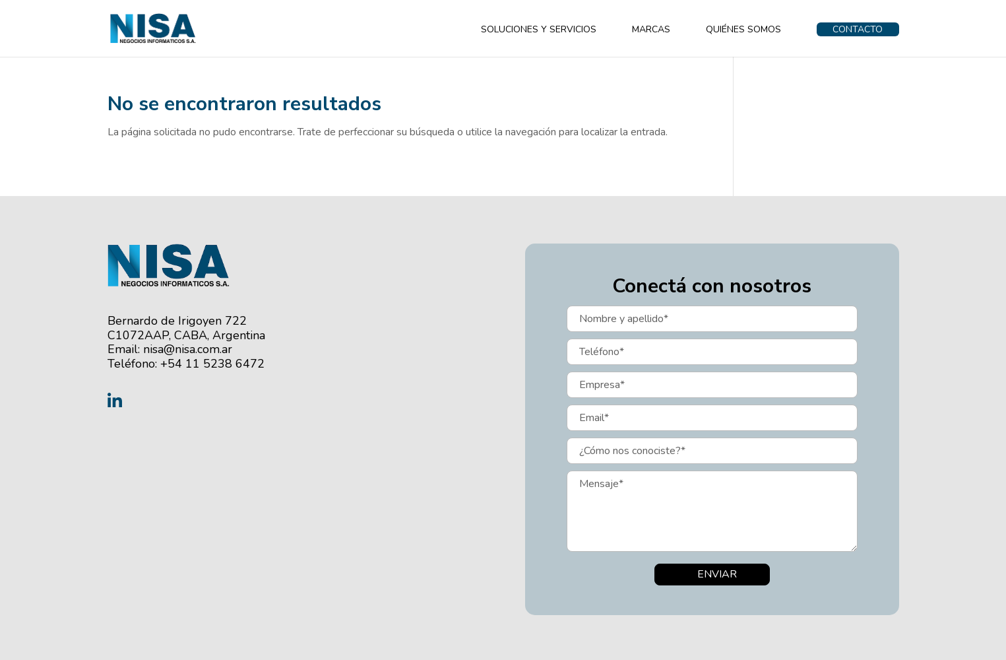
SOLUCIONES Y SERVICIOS (538, 30)
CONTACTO (858, 29)
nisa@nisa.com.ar (187, 349)
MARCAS (651, 30)
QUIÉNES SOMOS (743, 30)
